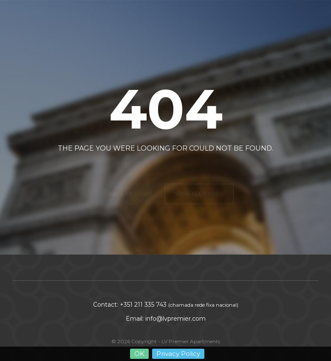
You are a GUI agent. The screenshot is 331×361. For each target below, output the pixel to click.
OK (139, 354)
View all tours (199, 174)
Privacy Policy (178, 354)
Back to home (130, 174)
